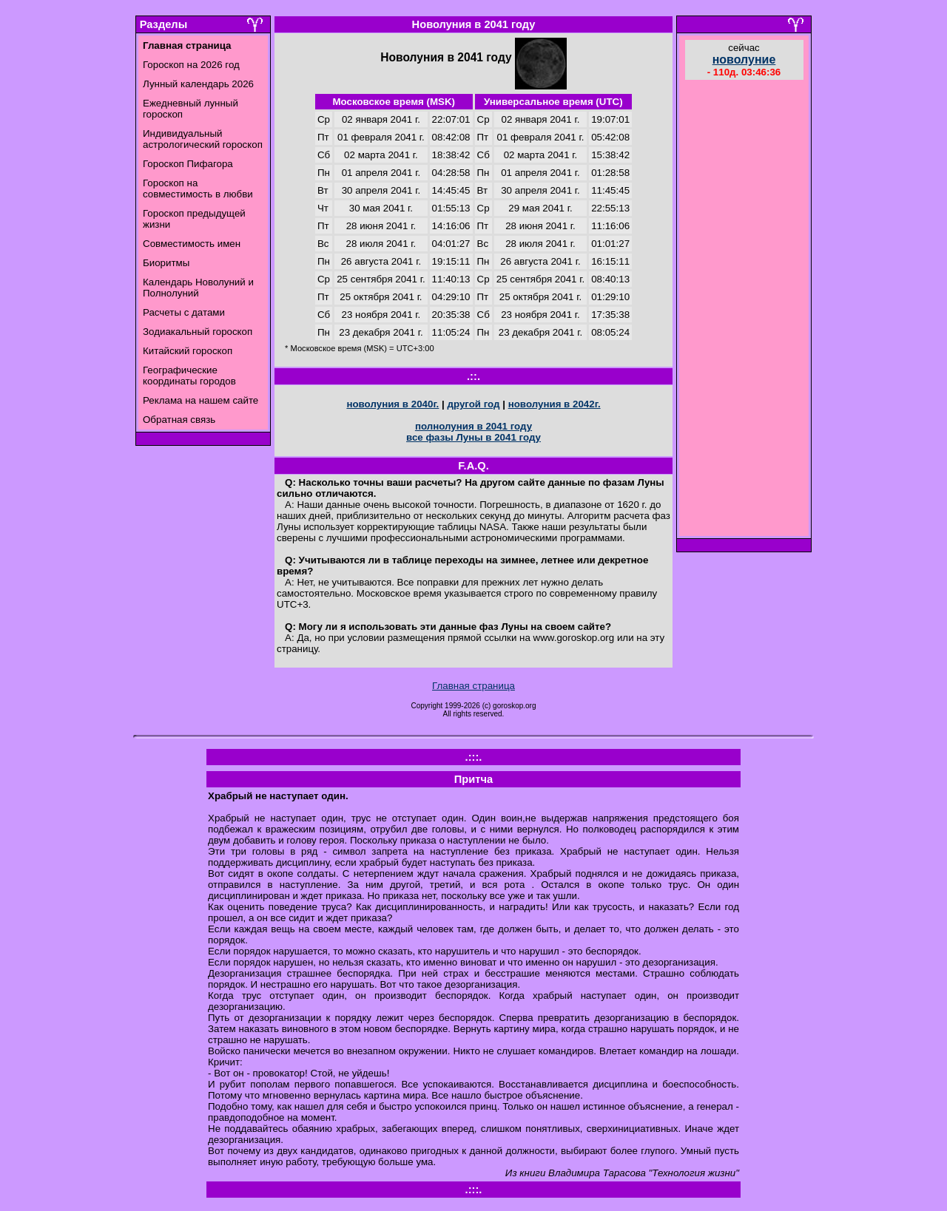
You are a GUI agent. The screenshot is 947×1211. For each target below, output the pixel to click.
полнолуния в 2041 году (473, 426)
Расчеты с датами (184, 312)
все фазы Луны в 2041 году (473, 437)
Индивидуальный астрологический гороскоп (203, 139)
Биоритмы (166, 262)
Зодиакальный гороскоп (197, 331)
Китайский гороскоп (187, 350)
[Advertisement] (744, 310)
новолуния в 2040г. (392, 404)
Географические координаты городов (189, 375)
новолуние (744, 59)
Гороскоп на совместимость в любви (198, 188)
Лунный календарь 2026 (198, 83)
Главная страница (473, 685)
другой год (473, 404)
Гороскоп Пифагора (188, 163)
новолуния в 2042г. (554, 404)
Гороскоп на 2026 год (191, 64)
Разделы (163, 24)
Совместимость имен (191, 243)
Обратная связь (179, 419)
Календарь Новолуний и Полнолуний (198, 288)
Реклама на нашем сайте (200, 400)
